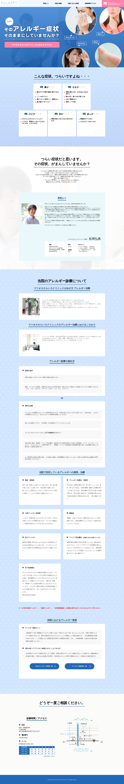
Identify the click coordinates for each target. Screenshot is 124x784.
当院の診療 (58, 3)
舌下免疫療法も (50, 432)
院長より (46, 3)
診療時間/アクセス (90, 3)
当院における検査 (73, 3)
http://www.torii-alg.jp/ (28, 595)
